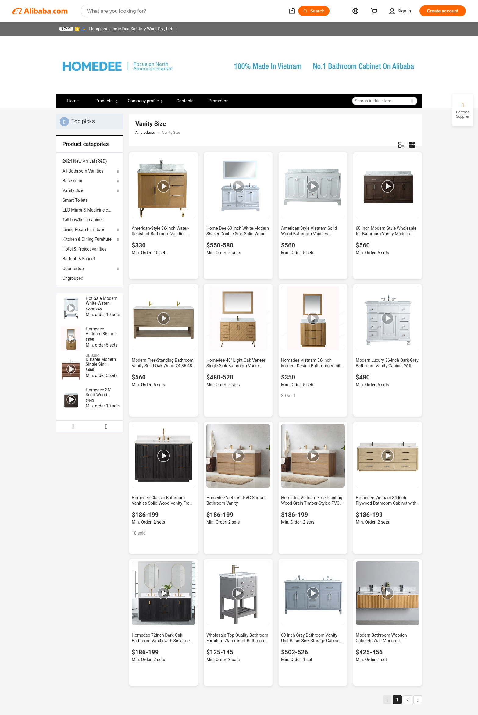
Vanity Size (72, 190)
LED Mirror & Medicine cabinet (89, 210)
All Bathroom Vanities (82, 171)
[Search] (314, 11)
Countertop (73, 268)
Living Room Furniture (83, 229)
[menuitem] (89, 161)
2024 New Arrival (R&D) (84, 161)
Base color (72, 180)
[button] (292, 11)
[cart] (375, 11)
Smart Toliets (75, 200)
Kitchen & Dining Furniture (87, 239)
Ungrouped (72, 278)
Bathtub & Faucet (78, 258)
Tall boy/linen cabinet (82, 219)
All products (145, 132)
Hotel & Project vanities (84, 249)
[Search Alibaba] (185, 11)
